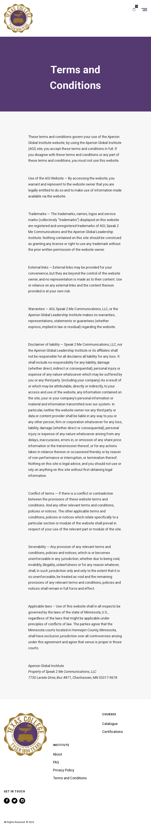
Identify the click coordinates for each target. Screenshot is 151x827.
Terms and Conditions (70, 778)
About (57, 754)
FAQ (56, 762)
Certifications (112, 732)
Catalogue (110, 724)
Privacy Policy (63, 770)
